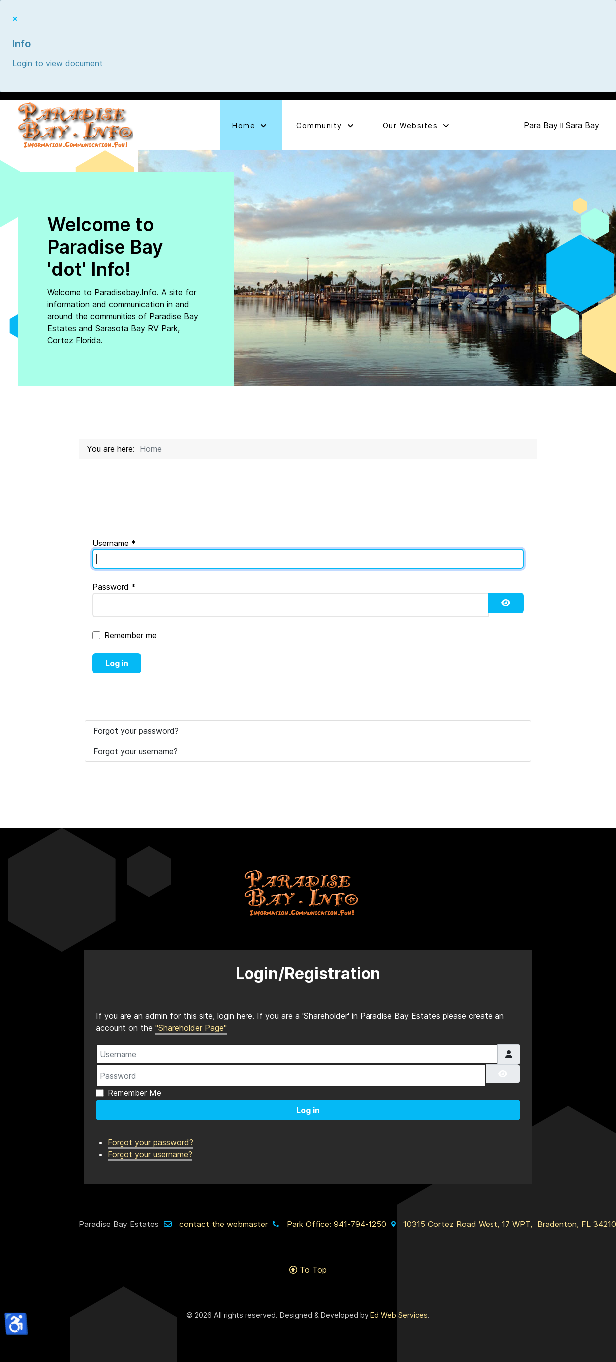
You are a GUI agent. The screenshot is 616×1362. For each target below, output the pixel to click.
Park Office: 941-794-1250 (336, 1224)
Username (114, 543)
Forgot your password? (136, 731)
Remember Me (134, 1093)
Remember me (130, 635)
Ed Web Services (399, 1315)
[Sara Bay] (579, 125)
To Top (308, 1270)
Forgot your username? (135, 751)
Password (114, 587)
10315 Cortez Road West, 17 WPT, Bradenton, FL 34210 (509, 1224)
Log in (116, 663)
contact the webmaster (223, 1224)
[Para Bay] (536, 125)
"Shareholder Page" (191, 1028)
